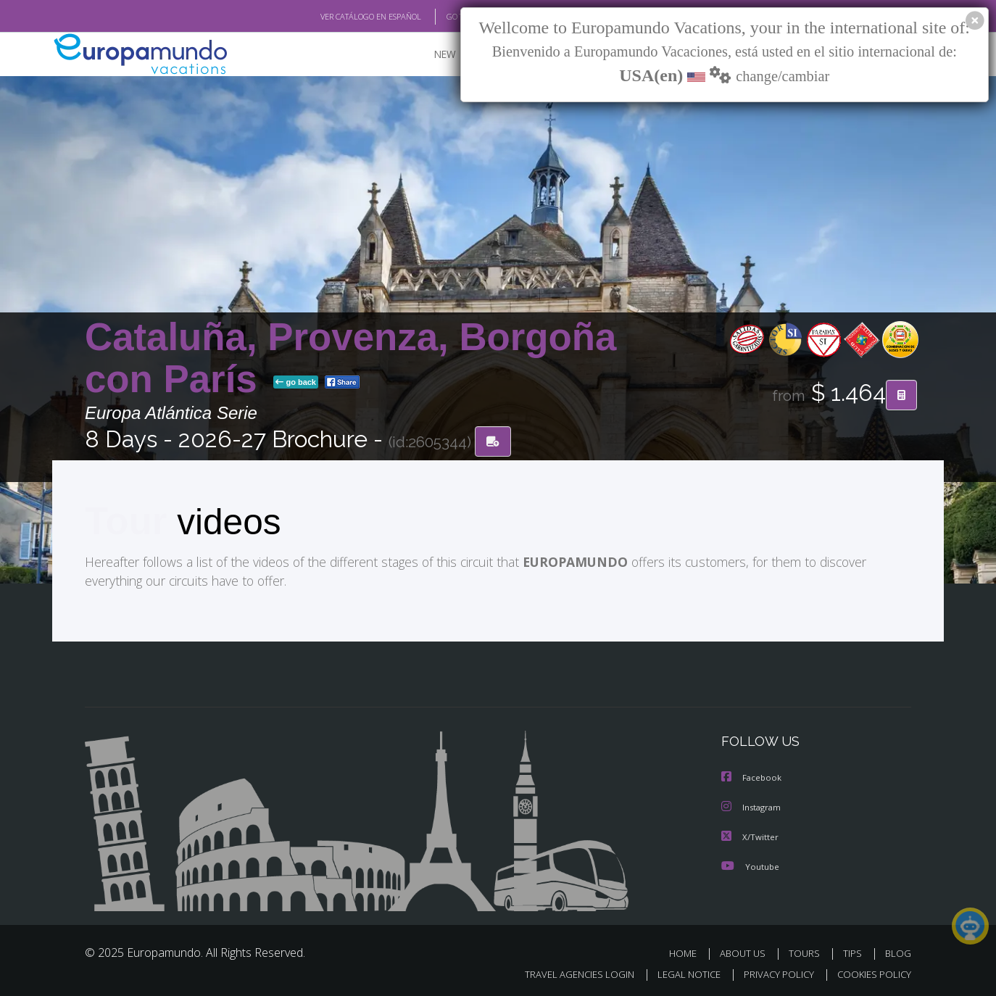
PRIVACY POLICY (772, 971)
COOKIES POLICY (871, 971)
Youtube (750, 864)
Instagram (752, 806)
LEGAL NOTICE (679, 971)
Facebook (752, 777)
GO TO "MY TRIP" (452, 16)
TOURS (807, 951)
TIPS (854, 951)
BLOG (898, 951)
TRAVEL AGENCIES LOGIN (566, 971)
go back (295, 382)
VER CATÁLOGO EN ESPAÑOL (337, 16)
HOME (688, 951)
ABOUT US (747, 951)
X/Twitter (750, 835)
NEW (430, 54)
